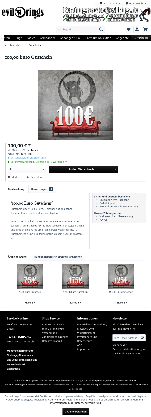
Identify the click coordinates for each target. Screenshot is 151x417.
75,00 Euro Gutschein (29, 292)
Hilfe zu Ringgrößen (53, 328)
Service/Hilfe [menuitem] (135, 3)
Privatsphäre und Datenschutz (87, 339)
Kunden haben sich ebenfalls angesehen (58, 256)
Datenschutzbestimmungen (128, 349)
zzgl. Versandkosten (28, 150)
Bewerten (34, 177)
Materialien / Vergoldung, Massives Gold (92, 326)
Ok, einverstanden (76, 411)
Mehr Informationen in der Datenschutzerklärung (97, 401)
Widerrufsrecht (86, 332)
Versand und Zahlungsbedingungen (55, 335)
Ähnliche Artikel (17, 256)
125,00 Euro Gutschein (121, 292)
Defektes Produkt (52, 341)
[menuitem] (80, 29)
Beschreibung (16, 189)
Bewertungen (42, 189)
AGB (79, 345)
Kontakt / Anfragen (53, 324)
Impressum (83, 349)
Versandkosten (68, 380)
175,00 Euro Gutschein (75, 292)
